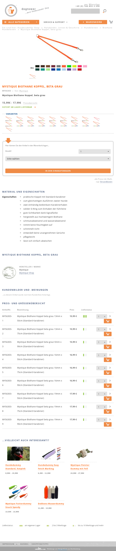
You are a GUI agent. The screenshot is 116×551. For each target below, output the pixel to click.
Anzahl (8, 151)
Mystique (23, 91)
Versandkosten (106, 181)
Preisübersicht (30, 103)
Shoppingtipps (40, 544)
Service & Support (55, 22)
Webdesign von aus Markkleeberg (63, 549)
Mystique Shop (26, 272)
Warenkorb (95, 22)
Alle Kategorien (20, 21)
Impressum (9, 544)
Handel (24, 544)
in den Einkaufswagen (58, 171)
